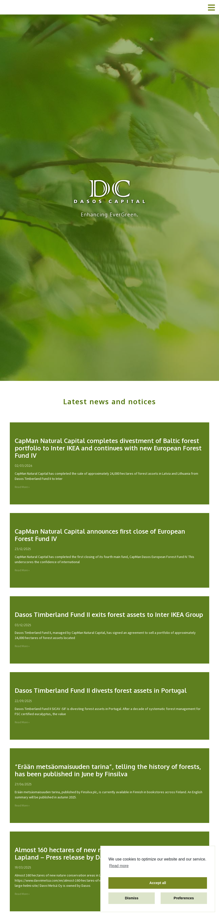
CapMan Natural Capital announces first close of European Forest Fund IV (100, 535)
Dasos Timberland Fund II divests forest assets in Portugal (101, 690)
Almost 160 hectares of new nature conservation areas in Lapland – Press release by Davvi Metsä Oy (98, 853)
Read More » (22, 487)
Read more (119, 866)
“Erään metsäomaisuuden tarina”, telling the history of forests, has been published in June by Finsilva (108, 770)
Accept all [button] (157, 883)
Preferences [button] (184, 898)
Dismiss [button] (131, 898)
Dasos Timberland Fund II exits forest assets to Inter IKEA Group (109, 615)
